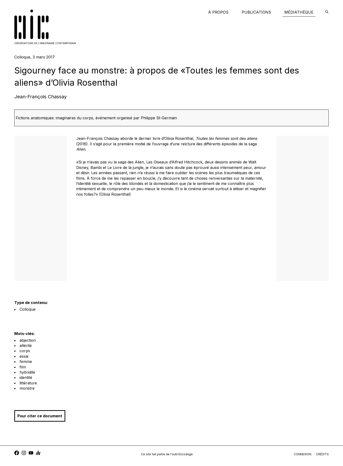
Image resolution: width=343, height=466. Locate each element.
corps (25, 350)
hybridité (27, 372)
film (23, 367)
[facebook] (16, 453)
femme (26, 361)
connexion (302, 454)
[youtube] (31, 453)
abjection (28, 340)
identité (26, 377)
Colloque (27, 309)
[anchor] (38, 453)
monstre (27, 388)
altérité (26, 345)
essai (24, 356)
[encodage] (327, 12)
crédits (322, 454)
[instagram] (23, 453)
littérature (28, 383)
